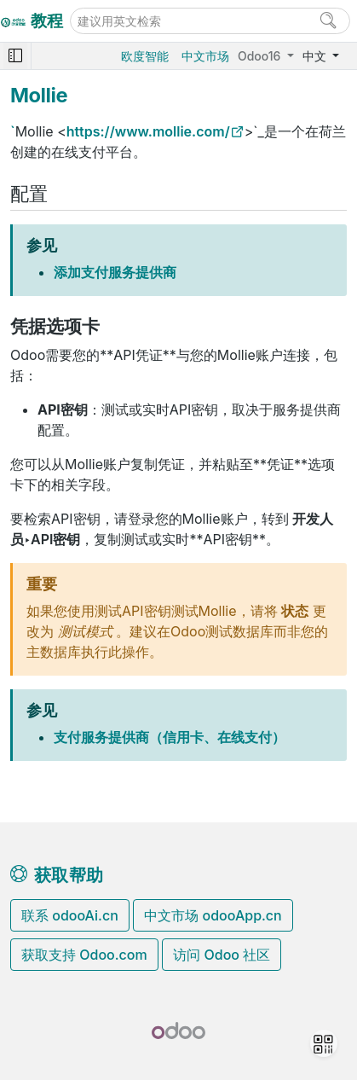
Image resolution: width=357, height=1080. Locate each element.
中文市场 (205, 56)
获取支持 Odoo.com (84, 954)
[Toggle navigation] (15, 56)
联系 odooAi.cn (69, 915)
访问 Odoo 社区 (221, 954)
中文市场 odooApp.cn (212, 915)
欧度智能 (145, 56)
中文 (316, 56)
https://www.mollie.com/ (148, 131)
